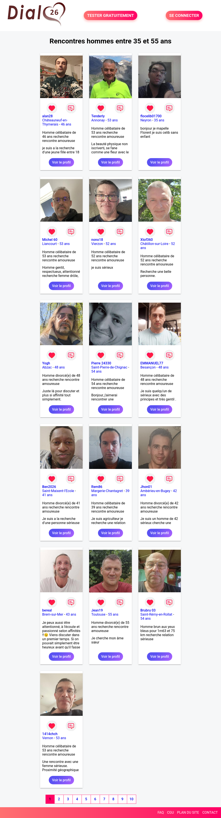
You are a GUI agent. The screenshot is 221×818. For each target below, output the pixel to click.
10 (131, 799)
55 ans (113, 614)
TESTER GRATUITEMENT (110, 15)
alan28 (47, 116)
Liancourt (49, 244)
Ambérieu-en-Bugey (155, 491)
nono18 (97, 240)
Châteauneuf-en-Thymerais (55, 122)
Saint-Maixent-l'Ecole (58, 491)
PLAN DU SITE (188, 812)
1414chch (50, 734)
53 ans (112, 120)
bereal (47, 610)
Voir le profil (61, 162)
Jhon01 (146, 487)
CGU (170, 812)
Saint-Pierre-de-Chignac (109, 367)
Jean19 (97, 610)
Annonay (98, 120)
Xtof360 (146, 240)
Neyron (146, 120)
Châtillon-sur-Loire (154, 244)
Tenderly (98, 116)
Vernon (47, 738)
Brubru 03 (148, 610)
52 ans (111, 244)
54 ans (96, 371)
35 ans (159, 120)
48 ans (59, 367)
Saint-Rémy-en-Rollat (156, 614)
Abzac (47, 367)
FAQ (161, 812)
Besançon (148, 367)
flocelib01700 (151, 116)
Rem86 (96, 487)
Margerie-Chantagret (107, 491)
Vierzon (97, 244)
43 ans (71, 614)
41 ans (47, 495)
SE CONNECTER (184, 15)
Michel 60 (49, 240)
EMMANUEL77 (151, 363)
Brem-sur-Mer (52, 614)
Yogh (46, 363)
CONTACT (210, 812)
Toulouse (98, 614)
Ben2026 (49, 487)
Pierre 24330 (101, 363)
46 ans (66, 124)
